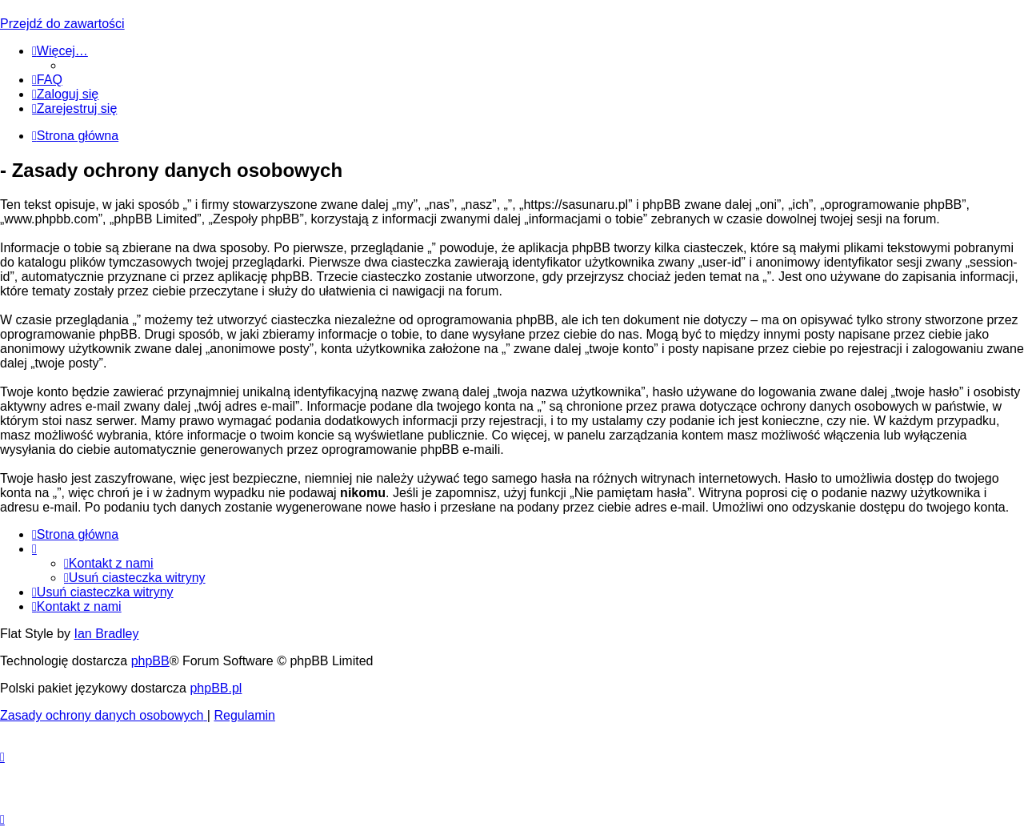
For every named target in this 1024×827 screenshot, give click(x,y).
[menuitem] (47, 79)
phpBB (150, 661)
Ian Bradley (106, 633)
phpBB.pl (216, 688)
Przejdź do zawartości (62, 23)
